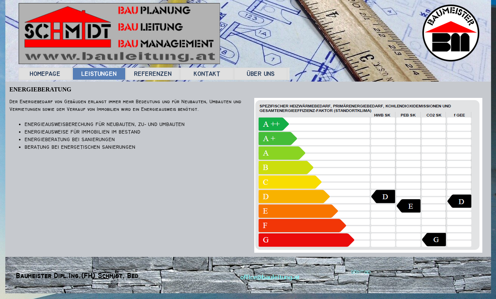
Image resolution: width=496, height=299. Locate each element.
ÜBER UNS (260, 74)
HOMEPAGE (45, 74)
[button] (270, 276)
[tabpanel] (127, 132)
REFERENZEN (153, 74)
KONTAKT (207, 74)
